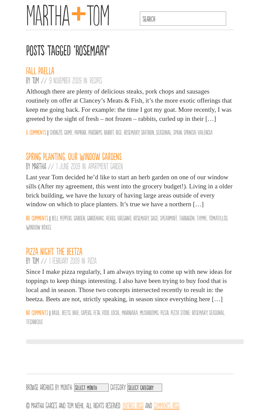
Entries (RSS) (133, 405)
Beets (66, 312)
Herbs (110, 217)
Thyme (202, 217)
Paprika (80, 132)
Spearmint (168, 217)
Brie (75, 312)
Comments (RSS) (166, 405)
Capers (86, 312)
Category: (118, 386)
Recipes (96, 80)
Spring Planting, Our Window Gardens (74, 156)
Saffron (147, 132)
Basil (56, 312)
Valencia (205, 132)
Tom (35, 80)
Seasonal (163, 132)
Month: (66, 386)
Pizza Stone (180, 312)
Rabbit (109, 132)
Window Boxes (38, 227)
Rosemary (131, 132)
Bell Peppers (62, 217)
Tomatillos (218, 217)
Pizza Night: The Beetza (54, 251)
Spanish (190, 132)
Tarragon (187, 217)
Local (115, 312)
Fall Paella (40, 70)
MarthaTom (68, 13)
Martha (39, 166)
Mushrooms (149, 312)
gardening (95, 217)
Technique (34, 321)
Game (68, 132)
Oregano (124, 217)
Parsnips (95, 132)
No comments (37, 217)
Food (105, 312)
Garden (116, 166)
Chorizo (56, 132)
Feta (96, 312)
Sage (154, 217)
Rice (119, 132)
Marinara (130, 312)
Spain (177, 132)
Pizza (92, 260)
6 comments (36, 132)
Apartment (98, 166)
